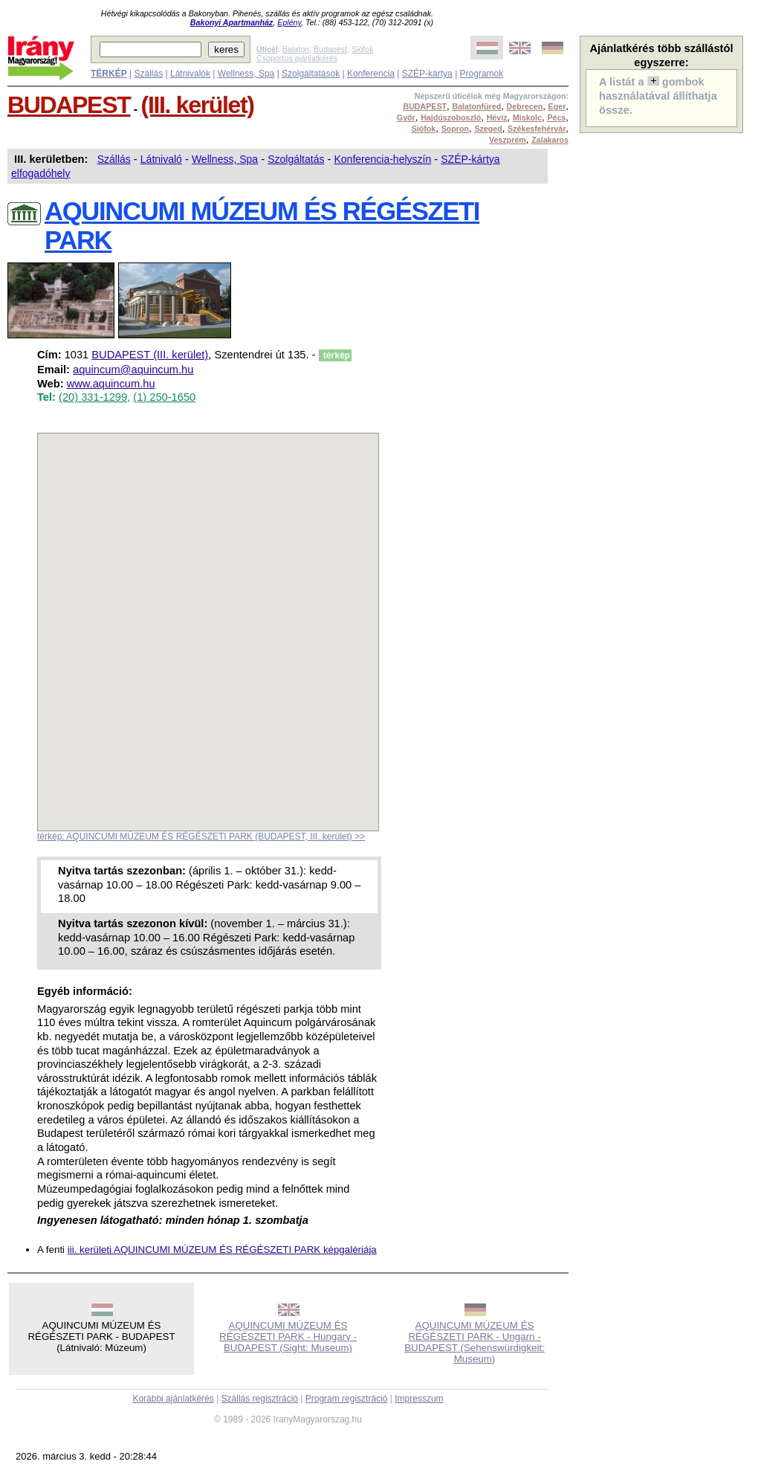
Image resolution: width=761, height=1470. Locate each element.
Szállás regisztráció (259, 1398)
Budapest (330, 49)
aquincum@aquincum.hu (133, 369)
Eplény (289, 22)
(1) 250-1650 (164, 397)
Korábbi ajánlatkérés (172, 1398)
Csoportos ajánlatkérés (296, 58)
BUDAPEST (68, 104)
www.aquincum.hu (111, 384)
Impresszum (419, 1398)
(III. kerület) (197, 104)
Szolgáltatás (296, 159)
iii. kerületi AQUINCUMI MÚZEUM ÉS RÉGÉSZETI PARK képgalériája (222, 1249)
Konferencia (371, 73)
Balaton (295, 49)
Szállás (148, 73)
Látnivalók (190, 73)
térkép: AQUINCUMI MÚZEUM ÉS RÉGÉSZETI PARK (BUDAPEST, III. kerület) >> (201, 836)
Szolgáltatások (311, 73)
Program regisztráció (346, 1398)
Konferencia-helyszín (382, 159)
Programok (482, 73)
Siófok (363, 49)
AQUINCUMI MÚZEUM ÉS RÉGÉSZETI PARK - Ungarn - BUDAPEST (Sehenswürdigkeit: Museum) (474, 1342)
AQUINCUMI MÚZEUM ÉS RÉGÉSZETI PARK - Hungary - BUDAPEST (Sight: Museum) (288, 1336)
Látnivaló (161, 159)
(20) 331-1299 (93, 397)
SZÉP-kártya (427, 73)
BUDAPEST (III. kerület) (149, 355)
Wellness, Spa (246, 73)
